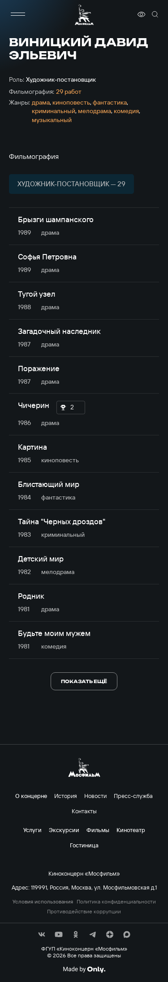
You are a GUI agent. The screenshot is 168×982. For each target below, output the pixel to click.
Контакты (84, 811)
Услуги (32, 829)
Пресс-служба (133, 795)
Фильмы (97, 829)
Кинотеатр (130, 829)
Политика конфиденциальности (116, 902)
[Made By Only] (84, 969)
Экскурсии (64, 829)
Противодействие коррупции (84, 911)
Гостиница (84, 845)
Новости (95, 795)
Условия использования (43, 902)
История (65, 795)
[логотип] (84, 14)
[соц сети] (42, 934)
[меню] (18, 14)
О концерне (31, 795)
